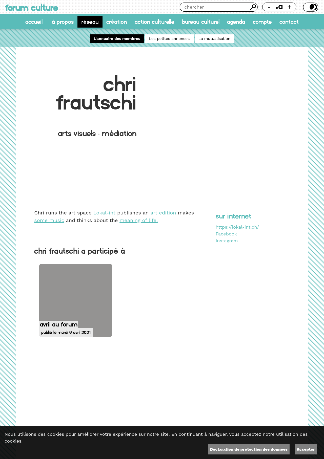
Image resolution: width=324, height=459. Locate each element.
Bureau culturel (200, 22)
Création (116, 22)
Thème (310, 7)
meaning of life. (138, 220)
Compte (262, 22)
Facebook (226, 233)
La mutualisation (214, 38)
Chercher (253, 7)
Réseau (90, 22)
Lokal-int (105, 213)
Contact (289, 22)
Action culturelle (154, 22)
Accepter (306, 449)
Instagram (227, 240)
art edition (163, 213)
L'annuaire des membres (117, 38)
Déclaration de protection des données (249, 449)
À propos (63, 22)
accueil (34, 22)
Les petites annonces (169, 38)
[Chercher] (214, 7)
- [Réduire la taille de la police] (269, 7)
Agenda (236, 22)
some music (49, 220)
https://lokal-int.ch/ (237, 227)
